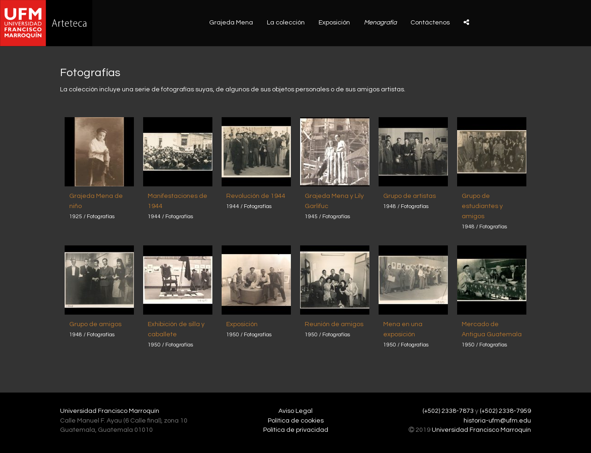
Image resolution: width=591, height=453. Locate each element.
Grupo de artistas (409, 196)
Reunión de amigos (334, 324)
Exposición (334, 22)
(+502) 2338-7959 (505, 411)
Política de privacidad (295, 430)
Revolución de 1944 (255, 196)
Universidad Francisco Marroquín (109, 411)
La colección (286, 22)
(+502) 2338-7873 (448, 411)
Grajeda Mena (231, 22)
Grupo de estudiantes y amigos (482, 206)
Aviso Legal (295, 411)
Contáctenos (430, 22)
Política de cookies (296, 420)
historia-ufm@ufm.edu (497, 420)
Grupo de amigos (95, 324)
